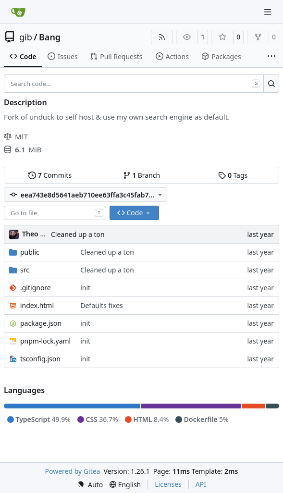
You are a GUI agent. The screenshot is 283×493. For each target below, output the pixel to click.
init (85, 287)
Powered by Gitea (72, 471)
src (24, 269)
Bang (50, 37)
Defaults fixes (101, 305)
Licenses (168, 484)
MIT (16, 136)
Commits (50, 175)
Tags (232, 175)
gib (25, 37)
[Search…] (271, 83)
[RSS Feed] (162, 37)
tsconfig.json (40, 358)
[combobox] (55, 213)
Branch (141, 175)
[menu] (90, 484)
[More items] (271, 56)
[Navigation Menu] (268, 12)
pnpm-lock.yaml (45, 340)
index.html (37, 305)
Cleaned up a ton (78, 234)
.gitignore (35, 287)
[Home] (18, 12)
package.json (41, 323)
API (201, 484)
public (29, 252)
